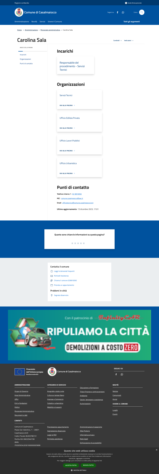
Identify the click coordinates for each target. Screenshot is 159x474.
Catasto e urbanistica (55, 403)
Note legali (84, 439)
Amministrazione (31, 30)
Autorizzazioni (85, 403)
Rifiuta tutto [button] (88, 465)
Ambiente (83, 395)
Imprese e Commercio (55, 399)
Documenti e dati (21, 415)
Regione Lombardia (22, 3)
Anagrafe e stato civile (55, 391)
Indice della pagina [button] (26, 47)
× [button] (156, 450)
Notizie (115, 391)
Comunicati (117, 395)
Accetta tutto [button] (71, 465)
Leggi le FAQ (52, 435)
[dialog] (79, 461)
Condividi (117, 40)
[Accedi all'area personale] (133, 3)
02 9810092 (77, 194)
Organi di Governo (21, 391)
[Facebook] (116, 12)
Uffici (16, 399)
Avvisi (115, 399)
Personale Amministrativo (24, 411)
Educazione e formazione (89, 387)
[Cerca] (141, 12)
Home (19, 30)
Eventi (115, 414)
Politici (17, 407)
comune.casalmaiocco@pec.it (72, 198)
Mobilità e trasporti (54, 407)
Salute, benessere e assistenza (91, 399)
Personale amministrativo (50, 30)
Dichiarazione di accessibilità (90, 442)
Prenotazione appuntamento (58, 427)
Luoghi (115, 410)
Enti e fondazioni (21, 403)
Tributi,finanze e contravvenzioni (92, 391)
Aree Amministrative (22, 395)
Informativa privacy (87, 435)
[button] (79, 470)
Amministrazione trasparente (91, 427)
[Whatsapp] (122, 12)
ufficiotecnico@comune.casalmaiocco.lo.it (77, 202)
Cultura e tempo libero (55, 395)
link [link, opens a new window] (101, 461)
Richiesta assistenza (54, 439)
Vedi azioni (129, 40)
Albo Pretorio (85, 431)
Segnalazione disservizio (56, 431)
